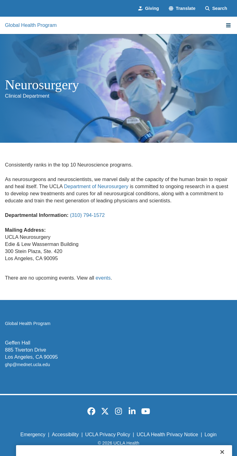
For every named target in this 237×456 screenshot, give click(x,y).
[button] (182, 8)
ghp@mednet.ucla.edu (27, 364)
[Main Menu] (228, 25)
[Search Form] (216, 8)
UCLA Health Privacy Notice (167, 434)
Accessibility (65, 434)
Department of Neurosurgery (96, 186)
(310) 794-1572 (87, 215)
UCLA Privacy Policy (107, 434)
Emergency (32, 434)
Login (211, 434)
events (103, 278)
